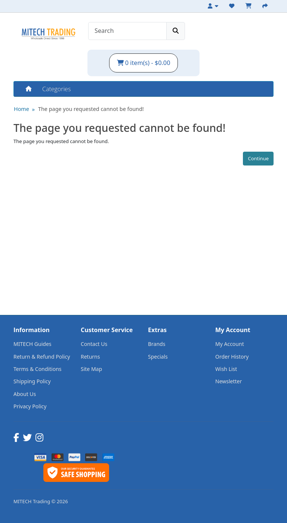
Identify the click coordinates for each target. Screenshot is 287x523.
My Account (229, 343)
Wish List (226, 368)
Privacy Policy (29, 406)
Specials (158, 356)
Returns (90, 356)
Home (28, 88)
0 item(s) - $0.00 (143, 63)
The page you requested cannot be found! (91, 108)
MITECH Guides (32, 343)
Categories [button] (56, 89)
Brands (156, 343)
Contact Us (94, 343)
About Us (24, 393)
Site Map (91, 368)
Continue (258, 158)
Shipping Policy (32, 381)
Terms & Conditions (37, 368)
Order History (232, 356)
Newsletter (228, 381)
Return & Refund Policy (41, 356)
